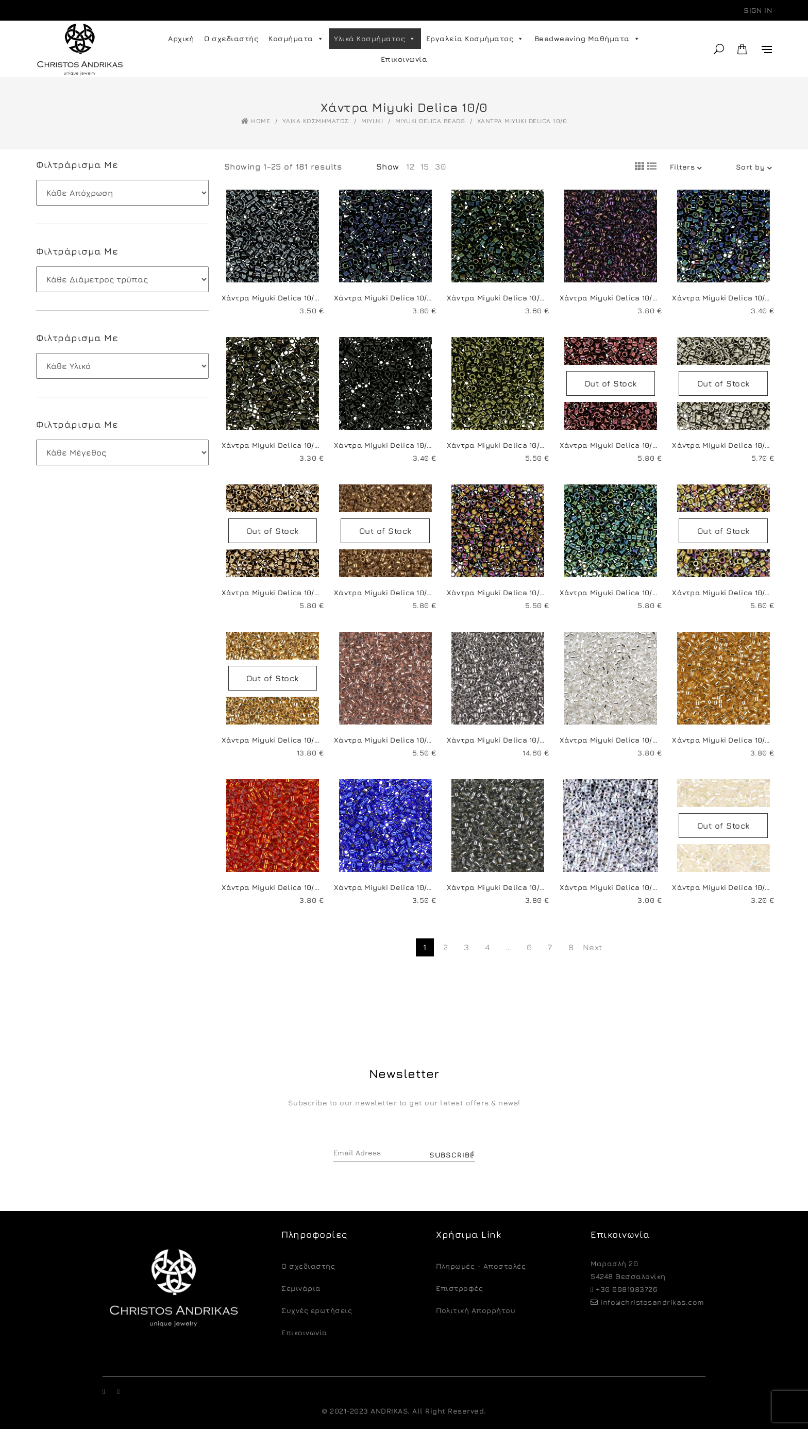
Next (592, 947)
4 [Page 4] (488, 947)
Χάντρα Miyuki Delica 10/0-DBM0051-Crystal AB (649, 887)
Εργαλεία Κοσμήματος (475, 38)
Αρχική (181, 38)
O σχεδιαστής (308, 1266)
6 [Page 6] (529, 947)
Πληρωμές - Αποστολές (481, 1266)
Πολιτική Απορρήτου (475, 1310)
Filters (686, 166)
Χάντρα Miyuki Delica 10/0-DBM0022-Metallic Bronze (321, 592)
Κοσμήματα (296, 38)
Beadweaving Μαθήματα (587, 38)
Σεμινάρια (301, 1288)
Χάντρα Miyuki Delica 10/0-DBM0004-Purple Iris (649, 297)
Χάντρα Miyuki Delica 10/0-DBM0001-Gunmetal (309, 297)
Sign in (758, 10)
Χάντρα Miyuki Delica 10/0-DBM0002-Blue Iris (419, 297)
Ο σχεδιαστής (231, 38)
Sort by (754, 166)
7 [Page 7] (550, 947)
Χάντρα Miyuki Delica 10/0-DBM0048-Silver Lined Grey (549, 887)
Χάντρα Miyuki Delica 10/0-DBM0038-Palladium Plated (549, 739)
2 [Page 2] (445, 947)
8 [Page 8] (571, 947)
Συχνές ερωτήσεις (316, 1310)
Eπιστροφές (459, 1288)
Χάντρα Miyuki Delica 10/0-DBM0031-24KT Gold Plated (322, 739)
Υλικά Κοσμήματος (375, 38)
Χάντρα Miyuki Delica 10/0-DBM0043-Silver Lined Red (322, 887)
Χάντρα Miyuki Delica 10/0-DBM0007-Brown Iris (309, 445)
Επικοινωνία (404, 59)
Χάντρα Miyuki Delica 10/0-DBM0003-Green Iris (535, 297)
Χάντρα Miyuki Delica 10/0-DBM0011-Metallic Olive (540, 445)
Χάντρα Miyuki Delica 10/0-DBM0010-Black (413, 445)
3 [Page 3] (466, 947)
